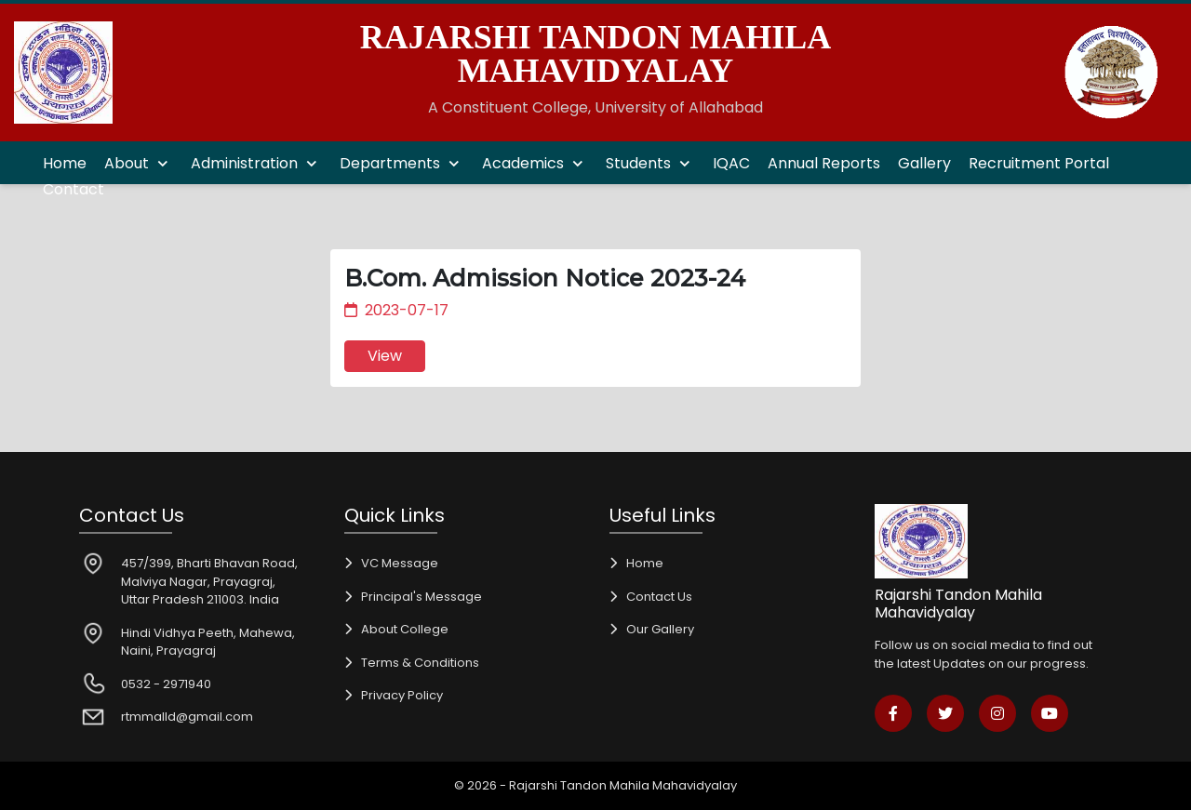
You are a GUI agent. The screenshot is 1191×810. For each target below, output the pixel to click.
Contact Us (659, 596)
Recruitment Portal (1039, 163)
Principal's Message (421, 596)
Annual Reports (824, 163)
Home (65, 163)
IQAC (731, 163)
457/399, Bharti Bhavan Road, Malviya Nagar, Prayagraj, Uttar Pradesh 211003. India (209, 581)
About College (404, 629)
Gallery (924, 163)
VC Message (399, 563)
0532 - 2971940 (166, 684)
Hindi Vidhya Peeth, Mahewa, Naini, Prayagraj (208, 642)
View (385, 355)
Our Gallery (660, 629)
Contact (73, 189)
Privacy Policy (402, 695)
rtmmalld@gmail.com (187, 716)
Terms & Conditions (420, 662)
